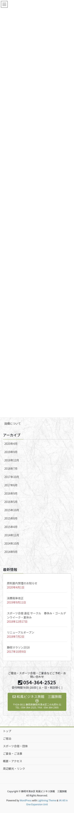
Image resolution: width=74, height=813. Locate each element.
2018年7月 (11, 468)
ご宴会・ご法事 (12, 753)
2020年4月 (11, 444)
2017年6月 (11, 485)
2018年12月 (11, 460)
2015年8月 (11, 518)
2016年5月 (11, 502)
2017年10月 (11, 477)
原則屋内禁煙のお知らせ (22, 583)
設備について (12, 423)
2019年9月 (11, 452)
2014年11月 (11, 535)
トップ (7, 731)
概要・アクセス (12, 761)
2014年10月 (11, 543)
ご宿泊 (7, 738)
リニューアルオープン (20, 632)
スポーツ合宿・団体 (15, 746)
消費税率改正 (15, 598)
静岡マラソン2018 (18, 647)
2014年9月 (11, 552)
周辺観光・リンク (14, 769)
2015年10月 (11, 510)
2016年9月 (11, 493)
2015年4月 (11, 527)
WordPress (26, 800)
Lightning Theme (46, 800)
